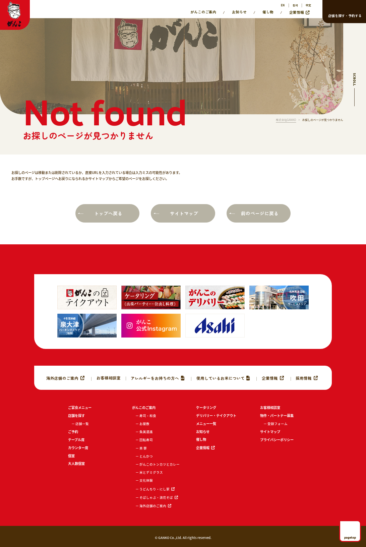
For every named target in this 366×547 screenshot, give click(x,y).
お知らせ (239, 12)
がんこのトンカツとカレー (159, 464)
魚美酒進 (146, 431)
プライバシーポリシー (277, 439)
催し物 (267, 12)
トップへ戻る (108, 213)
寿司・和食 (147, 415)
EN (283, 5)
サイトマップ (184, 213)
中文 (308, 5)
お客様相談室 (109, 377)
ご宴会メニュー (80, 407)
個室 (71, 455)
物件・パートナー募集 (277, 415)
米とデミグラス (151, 472)
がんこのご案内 (203, 12)
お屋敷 (144, 423)
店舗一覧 (82, 423)
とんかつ (146, 456)
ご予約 (73, 431)
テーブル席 (76, 439)
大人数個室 (76, 463)
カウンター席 (78, 447)
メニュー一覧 (206, 423)
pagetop (350, 537)
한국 (295, 5)
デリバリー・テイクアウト (216, 415)
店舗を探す (76, 415)
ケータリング (206, 407)
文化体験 (146, 480)
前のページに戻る (260, 213)
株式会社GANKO (286, 120)
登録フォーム (277, 423)
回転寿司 (146, 439)
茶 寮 (143, 448)
